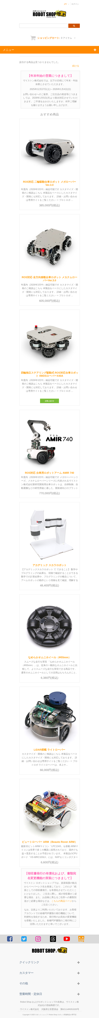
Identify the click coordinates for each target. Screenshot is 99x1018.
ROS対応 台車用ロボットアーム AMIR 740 (49, 472)
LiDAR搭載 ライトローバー (49, 749)
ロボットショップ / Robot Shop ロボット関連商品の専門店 (55, 1014)
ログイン (75, 4)
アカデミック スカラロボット (49, 565)
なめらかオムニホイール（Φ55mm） (49, 657)
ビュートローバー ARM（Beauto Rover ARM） (49, 842)
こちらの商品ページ (61, 901)
